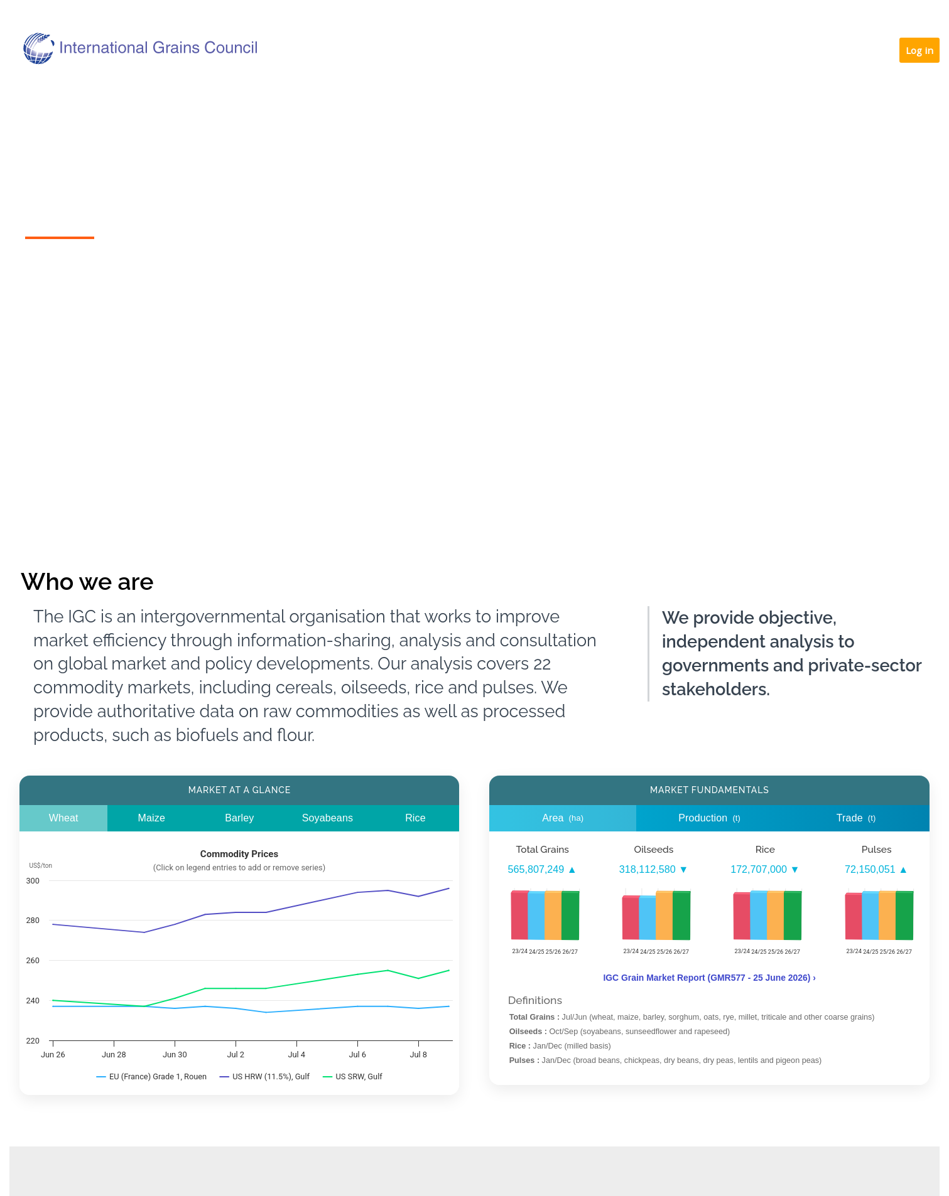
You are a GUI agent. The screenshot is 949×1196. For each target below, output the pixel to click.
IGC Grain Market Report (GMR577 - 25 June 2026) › (709, 978)
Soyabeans (328, 818)
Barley (239, 818)
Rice (415, 818)
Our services (501, 96)
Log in (919, 50)
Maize (151, 818)
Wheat (64, 818)
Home (59, 96)
